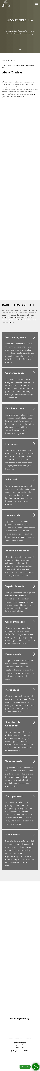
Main (4, 60)
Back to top (20, 1055)
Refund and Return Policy (16, 1038)
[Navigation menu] (36, 4)
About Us (28, 1038)
